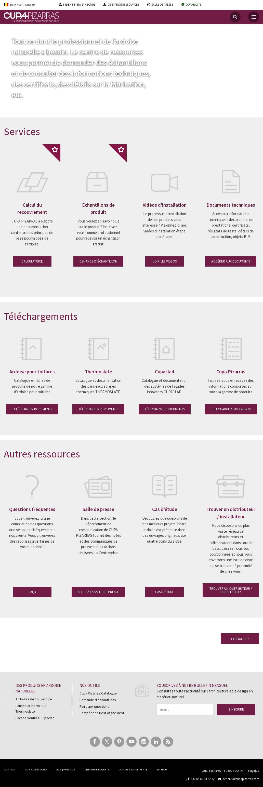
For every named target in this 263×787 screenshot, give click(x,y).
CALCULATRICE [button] (32, 261)
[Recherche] (235, 16)
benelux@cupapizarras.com (240, 779)
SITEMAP (162, 769)
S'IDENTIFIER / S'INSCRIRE (79, 4)
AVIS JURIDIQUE (65, 769)
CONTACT (10, 769)
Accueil (9, 35)
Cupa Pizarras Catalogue (98, 693)
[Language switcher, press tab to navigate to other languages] (27, 5)
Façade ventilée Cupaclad (35, 718)
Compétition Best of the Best (102, 713)
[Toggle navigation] (253, 16)
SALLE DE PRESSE (162, 4)
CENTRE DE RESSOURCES (123, 4)
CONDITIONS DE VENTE (133, 769)
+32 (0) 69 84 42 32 (203, 779)
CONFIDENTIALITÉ (36, 769)
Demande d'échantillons (98, 700)
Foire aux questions (94, 706)
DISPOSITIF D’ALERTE (96, 769)
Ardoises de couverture (34, 699)
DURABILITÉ (193, 4)
